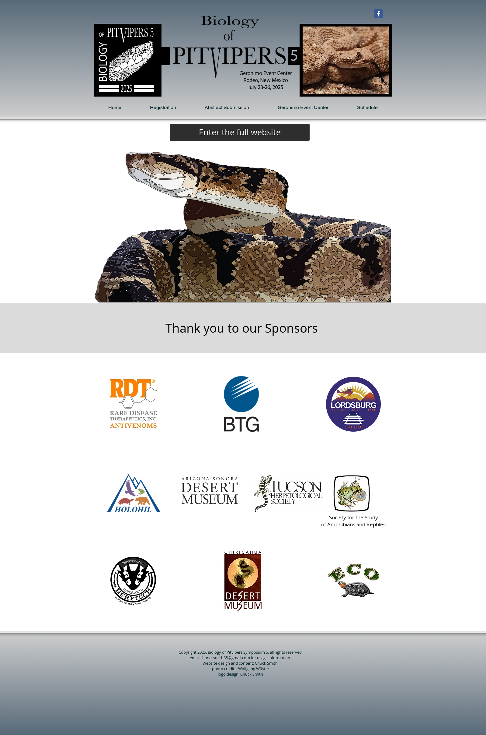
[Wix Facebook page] (378, 13)
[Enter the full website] (240, 132)
